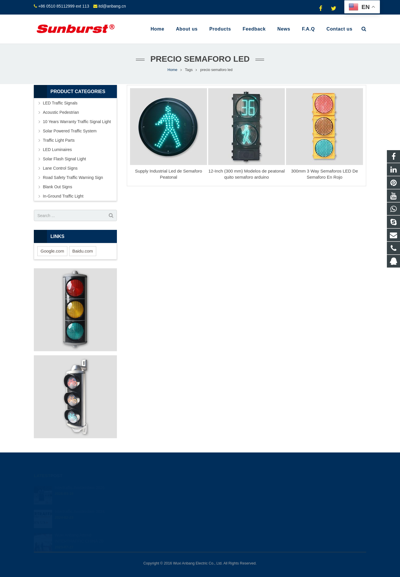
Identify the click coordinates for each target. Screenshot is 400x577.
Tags (189, 70)
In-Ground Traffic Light (63, 196)
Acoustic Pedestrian (61, 112)
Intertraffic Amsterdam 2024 (80, 503)
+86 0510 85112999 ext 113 (63, 6)
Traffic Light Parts (59, 140)
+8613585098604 (224, 495)
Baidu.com (82, 250)
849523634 (220, 486)
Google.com (52, 250)
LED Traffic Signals (60, 103)
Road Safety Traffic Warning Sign (73, 177)
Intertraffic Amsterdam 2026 (80, 479)
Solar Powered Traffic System (70, 131)
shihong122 (219, 520)
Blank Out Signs (57, 186)
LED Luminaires (57, 149)
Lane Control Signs (60, 168)
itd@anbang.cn (112, 6)
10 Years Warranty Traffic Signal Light (77, 121)
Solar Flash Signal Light (64, 159)
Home (173, 70)
